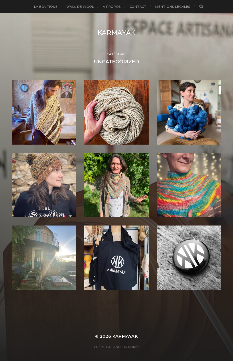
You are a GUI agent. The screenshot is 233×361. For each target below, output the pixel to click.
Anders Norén (126, 347)
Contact (138, 7)
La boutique (46, 7)
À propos (112, 7)
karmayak (117, 32)
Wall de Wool (80, 7)
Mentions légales (172, 7)
